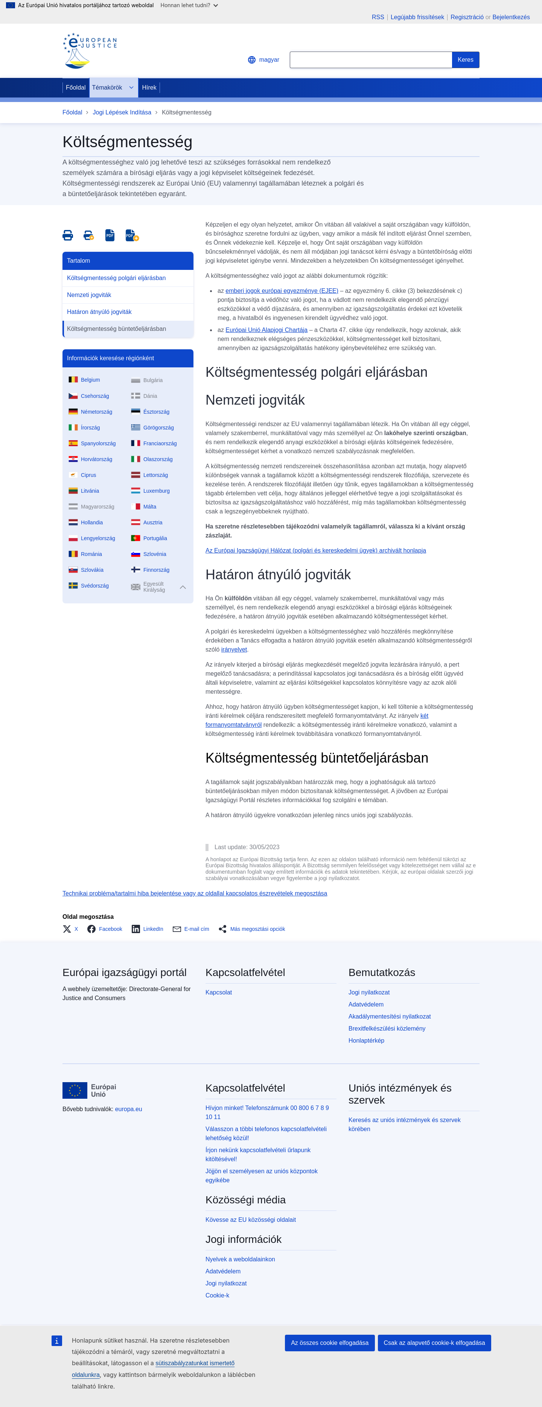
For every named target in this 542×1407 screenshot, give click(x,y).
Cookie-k (217, 1295)
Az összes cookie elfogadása (329, 1343)
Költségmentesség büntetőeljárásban (116, 329)
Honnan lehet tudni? (189, 5)
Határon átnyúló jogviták (99, 312)
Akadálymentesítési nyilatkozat (390, 1016)
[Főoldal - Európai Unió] (89, 1090)
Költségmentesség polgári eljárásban (116, 278)
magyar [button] (263, 59)
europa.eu (128, 1109)
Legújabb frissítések (417, 17)
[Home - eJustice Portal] (89, 51)
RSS (378, 17)
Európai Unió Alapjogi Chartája (266, 330)
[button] (72, 928)
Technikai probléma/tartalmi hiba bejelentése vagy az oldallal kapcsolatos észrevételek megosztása (194, 893)
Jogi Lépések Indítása (122, 112)
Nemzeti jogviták (89, 295)
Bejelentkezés (511, 17)
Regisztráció (467, 17)
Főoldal (75, 87)
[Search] (466, 60)
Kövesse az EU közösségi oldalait (251, 1220)
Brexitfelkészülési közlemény (387, 1028)
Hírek (149, 87)
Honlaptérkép (366, 1040)
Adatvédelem (366, 1004)
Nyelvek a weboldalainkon (240, 1259)
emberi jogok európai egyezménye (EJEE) (281, 291)
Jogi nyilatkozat (369, 992)
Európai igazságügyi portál (124, 972)
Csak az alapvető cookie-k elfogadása (435, 1343)
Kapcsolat (219, 992)
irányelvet (234, 649)
